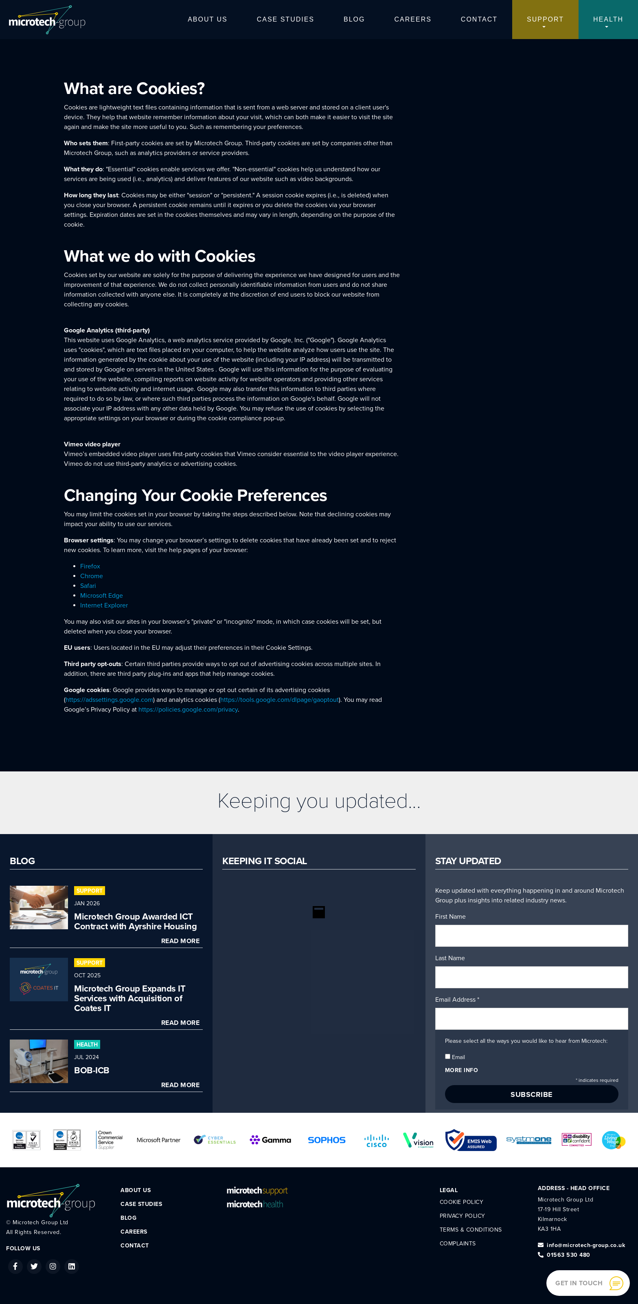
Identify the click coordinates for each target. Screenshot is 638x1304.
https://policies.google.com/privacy (188, 710)
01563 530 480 (564, 1255)
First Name (450, 917)
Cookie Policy (462, 1202)
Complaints (458, 1243)
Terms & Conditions (471, 1229)
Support (545, 19)
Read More (180, 941)
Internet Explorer (104, 605)
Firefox (90, 566)
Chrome (91, 576)
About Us (208, 19)
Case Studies (285, 19)
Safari (88, 586)
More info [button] (461, 1070)
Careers (413, 19)
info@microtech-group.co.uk (581, 1245)
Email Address (457, 1000)
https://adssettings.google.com (109, 700)
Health (608, 19)
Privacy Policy (462, 1215)
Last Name (450, 958)
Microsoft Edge (101, 596)
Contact (479, 19)
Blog (354, 19)
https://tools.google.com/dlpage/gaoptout (279, 700)
